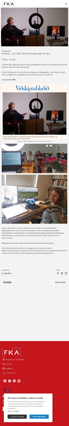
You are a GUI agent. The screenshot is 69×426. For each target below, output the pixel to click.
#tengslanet (5, 253)
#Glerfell (50, 253)
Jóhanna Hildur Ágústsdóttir (46, 235)
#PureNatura (41, 248)
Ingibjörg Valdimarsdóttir (38, 230)
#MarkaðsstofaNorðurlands (11, 248)
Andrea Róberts (15, 235)
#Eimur (32, 250)
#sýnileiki (64, 250)
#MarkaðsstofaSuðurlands (43, 250)
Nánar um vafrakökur (13, 411)
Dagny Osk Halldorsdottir (28, 235)
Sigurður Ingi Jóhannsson (10, 228)
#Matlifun (38, 253)
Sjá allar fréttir (60, 282)
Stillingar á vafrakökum (17, 416)
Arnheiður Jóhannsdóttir (43, 228)
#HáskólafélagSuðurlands (15, 250)
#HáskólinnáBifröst (21, 253)
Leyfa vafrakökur (39, 416)
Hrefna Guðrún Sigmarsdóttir (20, 230)
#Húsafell (49, 248)
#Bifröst (12, 253)
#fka (59, 250)
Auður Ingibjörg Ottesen (27, 228)
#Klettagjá (44, 253)
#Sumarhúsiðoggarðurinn (28, 248)
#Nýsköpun (31, 253)
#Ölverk (27, 250)
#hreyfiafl (55, 250)
